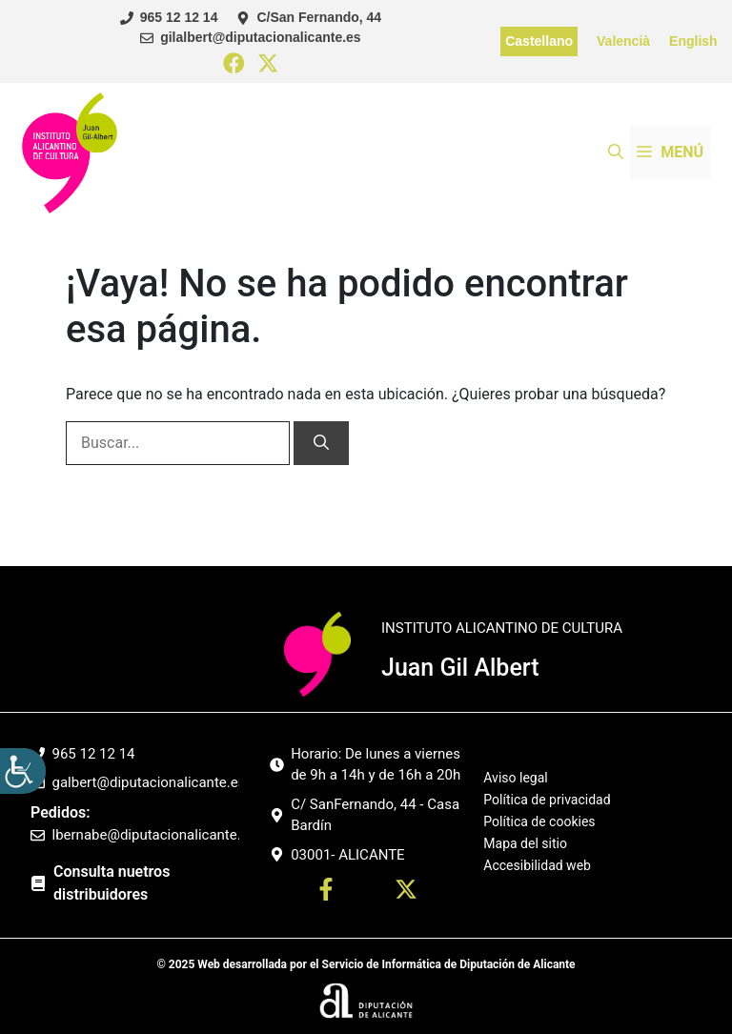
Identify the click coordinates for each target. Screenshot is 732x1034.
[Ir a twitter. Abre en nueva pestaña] (406, 892)
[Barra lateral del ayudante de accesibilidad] (23, 771)
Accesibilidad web (537, 865)
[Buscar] (321, 443)
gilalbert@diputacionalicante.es (260, 37)
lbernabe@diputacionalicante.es (154, 834)
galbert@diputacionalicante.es (149, 782)
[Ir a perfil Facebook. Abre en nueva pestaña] (326, 892)
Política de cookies (539, 821)
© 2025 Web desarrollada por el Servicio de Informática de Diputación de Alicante (365, 964)
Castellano (539, 41)
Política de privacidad (546, 799)
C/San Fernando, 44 (318, 17)
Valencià (623, 41)
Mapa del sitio (525, 843)
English (693, 41)
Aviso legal (515, 778)
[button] (615, 152)
